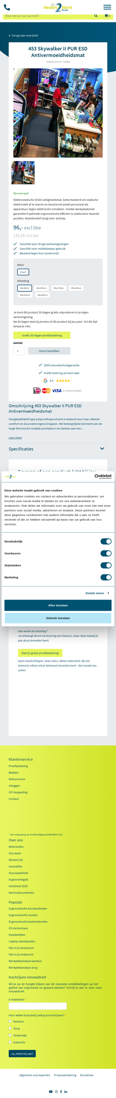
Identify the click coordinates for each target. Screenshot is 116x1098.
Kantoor (18, 1021)
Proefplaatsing (18, 766)
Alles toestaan (58, 605)
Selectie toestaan (58, 617)
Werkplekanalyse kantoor (25, 961)
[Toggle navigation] (107, 7)
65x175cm (59, 288)
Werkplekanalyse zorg (23, 967)
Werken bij (16, 860)
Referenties (16, 847)
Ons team (15, 853)
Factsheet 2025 (18, 886)
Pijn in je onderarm (21, 954)
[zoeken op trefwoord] (47, 16)
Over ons (16, 840)
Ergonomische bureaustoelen (28, 908)
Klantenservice (21, 759)
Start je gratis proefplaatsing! (40, 653)
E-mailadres (17, 999)
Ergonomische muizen (23, 915)
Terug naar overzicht (23, 35)
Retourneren (17, 779)
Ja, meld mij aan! (22, 1054)
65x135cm (41, 288)
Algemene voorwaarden (34, 1075)
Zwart (23, 272)
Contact (14, 799)
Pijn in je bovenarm (21, 948)
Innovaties (15, 866)
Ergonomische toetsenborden (28, 921)
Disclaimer (87, 1075)
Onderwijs (20, 1035)
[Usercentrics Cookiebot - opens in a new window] (95, 476)
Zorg (16, 1028)
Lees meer (15, 438)
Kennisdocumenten (21, 892)
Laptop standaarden (22, 941)
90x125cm (76, 288)
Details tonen (95, 593)
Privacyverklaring (65, 1075)
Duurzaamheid (18, 873)
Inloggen (14, 785)
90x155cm (25, 295)
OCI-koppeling (18, 792)
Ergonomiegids (18, 879)
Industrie (19, 1042)
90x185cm (43, 295)
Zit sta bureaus (18, 928)
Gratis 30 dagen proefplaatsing (42, 335)
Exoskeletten (17, 935)
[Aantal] (19, 351)
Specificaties (56, 449)
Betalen (14, 772)
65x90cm (24, 288)
